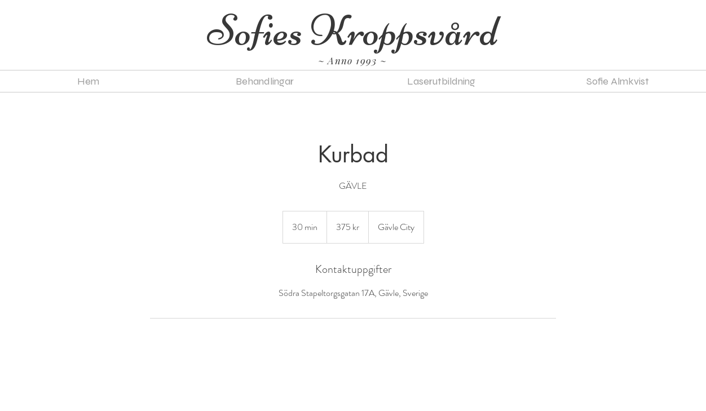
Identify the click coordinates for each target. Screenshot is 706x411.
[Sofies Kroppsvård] (353, 31)
